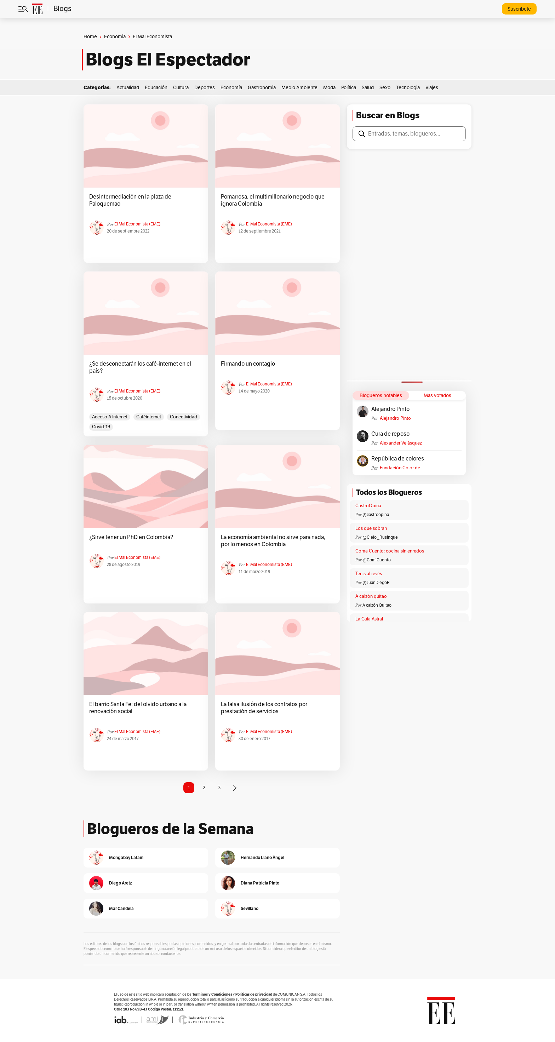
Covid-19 (101, 427)
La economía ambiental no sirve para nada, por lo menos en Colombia (273, 541)
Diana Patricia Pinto (260, 883)
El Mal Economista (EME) (137, 224)
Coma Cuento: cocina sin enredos (389, 551)
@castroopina (375, 514)
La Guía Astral (369, 619)
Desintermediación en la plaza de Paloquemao (130, 200)
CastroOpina (368, 506)
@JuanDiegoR (376, 582)
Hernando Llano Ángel (262, 857)
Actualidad (127, 88)
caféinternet (148, 417)
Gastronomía (262, 88)
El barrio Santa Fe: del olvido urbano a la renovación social (138, 708)
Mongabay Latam (126, 857)
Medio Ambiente (299, 88)
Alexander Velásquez (401, 443)
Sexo (384, 88)
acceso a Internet (109, 417)
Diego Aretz (120, 883)
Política (348, 88)
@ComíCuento (376, 559)
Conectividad (183, 417)
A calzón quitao (371, 596)
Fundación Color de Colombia (400, 468)
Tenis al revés (368, 574)
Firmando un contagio (248, 363)
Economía (115, 37)
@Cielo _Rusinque (380, 537)
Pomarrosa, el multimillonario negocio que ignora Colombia (273, 200)
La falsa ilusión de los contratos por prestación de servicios (264, 708)
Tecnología (408, 88)
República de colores (397, 458)
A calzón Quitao (376, 605)
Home (90, 37)
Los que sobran (371, 528)
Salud (368, 88)
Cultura (181, 88)
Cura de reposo (390, 433)
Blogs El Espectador (168, 59)
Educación (156, 88)
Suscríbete (519, 9)
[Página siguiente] (234, 788)
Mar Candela (121, 908)
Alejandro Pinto (390, 409)
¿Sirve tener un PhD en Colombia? (131, 537)
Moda (329, 88)
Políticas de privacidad (253, 994)
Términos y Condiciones (212, 994)
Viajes (431, 88)
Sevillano (249, 908)
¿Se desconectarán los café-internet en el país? (140, 367)
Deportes (204, 88)
